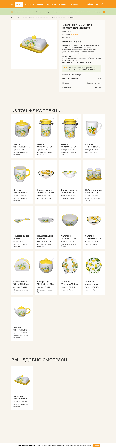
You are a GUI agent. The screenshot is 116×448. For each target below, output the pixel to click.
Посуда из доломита (58, 18)
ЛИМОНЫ (71, 18)
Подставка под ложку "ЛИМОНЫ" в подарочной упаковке (21, 237)
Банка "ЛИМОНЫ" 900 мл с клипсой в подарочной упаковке (69, 145)
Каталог (19, 4)
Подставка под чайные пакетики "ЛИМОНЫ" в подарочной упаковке (45, 237)
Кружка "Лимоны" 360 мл (92, 145)
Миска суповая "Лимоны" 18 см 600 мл (69, 191)
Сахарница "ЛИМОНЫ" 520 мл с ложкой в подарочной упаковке (45, 282)
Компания (63, 4)
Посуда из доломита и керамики (79, 12)
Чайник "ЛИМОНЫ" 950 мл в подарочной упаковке (21, 328)
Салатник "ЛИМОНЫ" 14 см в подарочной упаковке (68, 237)
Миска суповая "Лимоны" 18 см (45, 191)
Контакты (74, 4)
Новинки (39, 4)
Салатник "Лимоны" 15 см (93, 237)
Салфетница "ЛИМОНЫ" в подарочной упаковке (20, 282)
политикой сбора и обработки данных (79, 445)
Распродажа (51, 4)
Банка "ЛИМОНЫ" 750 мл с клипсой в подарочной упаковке (45, 145)
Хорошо (96, 445)
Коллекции (29, 4)
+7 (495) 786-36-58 (89, 4)
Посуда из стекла (59, 12)
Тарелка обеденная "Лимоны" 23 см (93, 282)
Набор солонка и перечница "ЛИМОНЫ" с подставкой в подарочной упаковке (93, 191)
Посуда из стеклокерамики (23, 12)
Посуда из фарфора (43, 12)
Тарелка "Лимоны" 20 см (69, 282)
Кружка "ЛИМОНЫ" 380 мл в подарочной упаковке (21, 191)
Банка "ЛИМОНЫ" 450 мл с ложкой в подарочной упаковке (21, 145)
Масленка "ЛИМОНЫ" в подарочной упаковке (20, 397)
